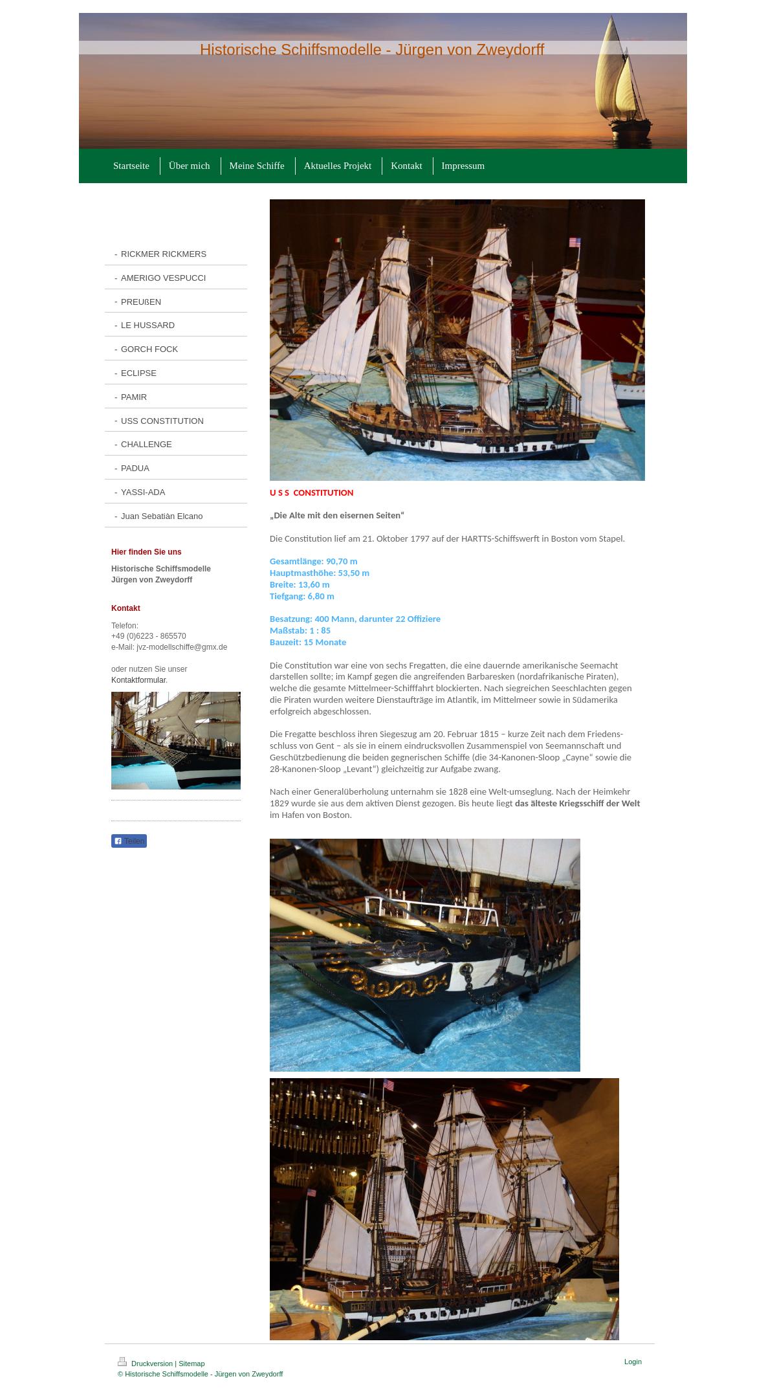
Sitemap (191, 1363)
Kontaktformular (138, 680)
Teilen (129, 841)
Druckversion (146, 1363)
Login (633, 1361)
